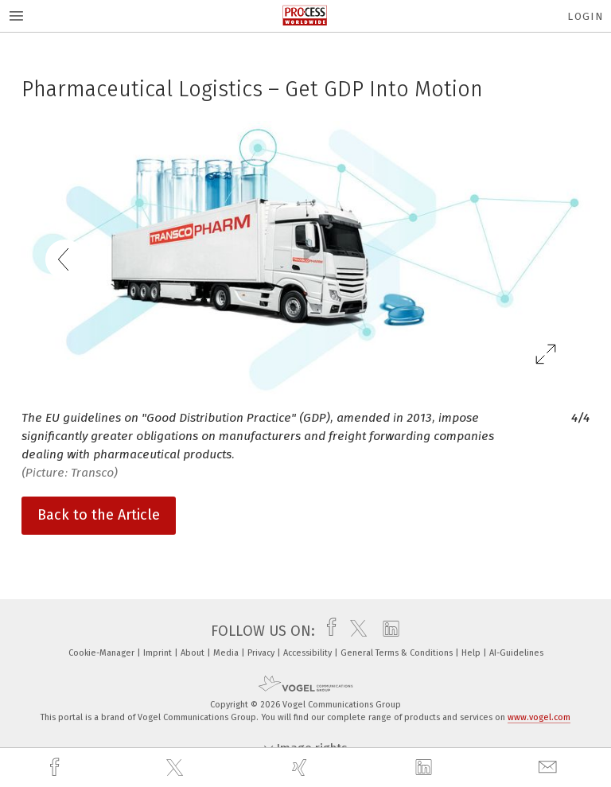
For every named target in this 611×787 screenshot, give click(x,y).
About (194, 653)
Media (227, 653)
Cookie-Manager (102, 653)
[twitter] (176, 768)
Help (472, 653)
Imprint (158, 653)
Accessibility (308, 653)
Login (585, 16)
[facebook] (56, 767)
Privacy (262, 653)
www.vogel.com (539, 717)
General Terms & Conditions (398, 653)
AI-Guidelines (516, 653)
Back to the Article (98, 515)
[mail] (550, 767)
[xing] (301, 767)
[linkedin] (426, 768)
